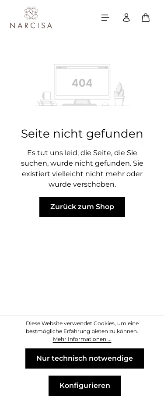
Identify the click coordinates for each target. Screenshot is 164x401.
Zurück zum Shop (82, 206)
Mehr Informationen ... (82, 339)
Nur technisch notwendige (84, 358)
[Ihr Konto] (126, 17)
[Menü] (105, 17)
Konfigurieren (84, 385)
